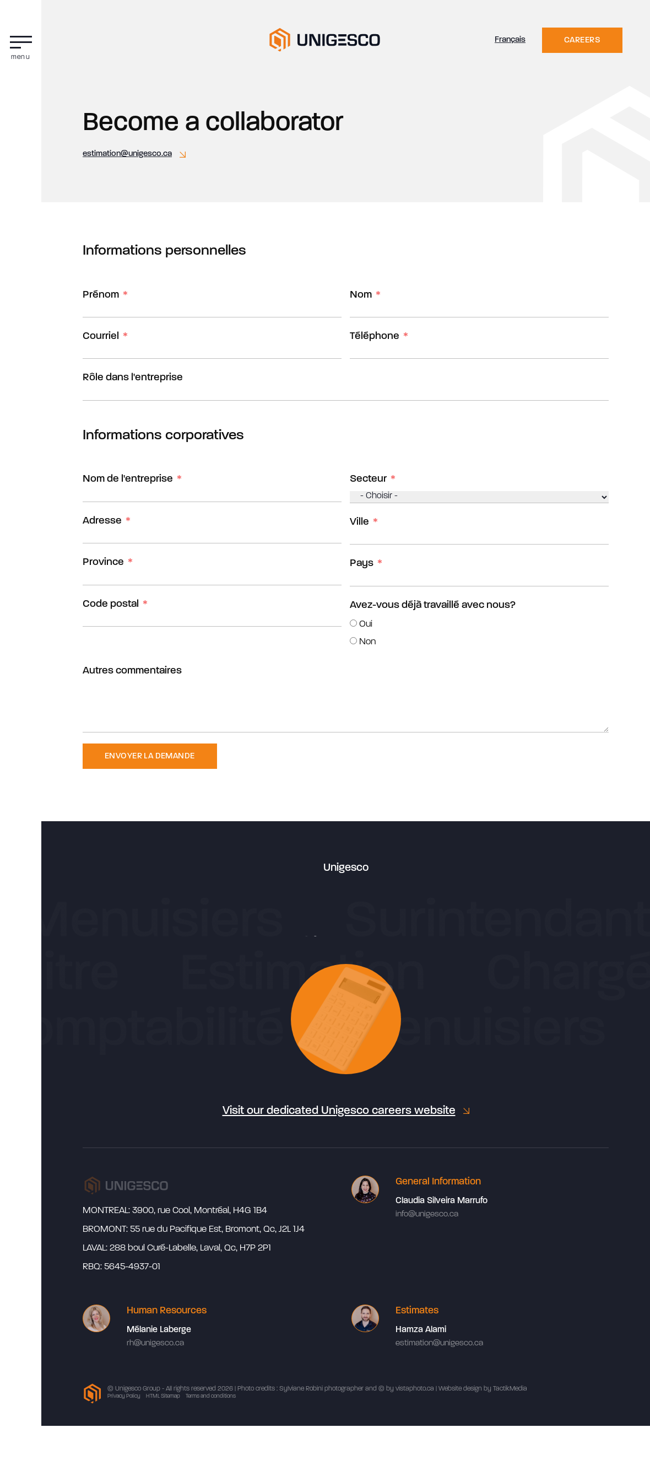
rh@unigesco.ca (155, 1343)
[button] (20, 45)
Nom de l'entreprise (128, 479)
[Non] (353, 640)
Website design (460, 1389)
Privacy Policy (123, 1396)
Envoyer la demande (150, 756)
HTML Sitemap (163, 1396)
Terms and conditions (211, 1396)
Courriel (101, 336)
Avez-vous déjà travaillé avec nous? (433, 605)
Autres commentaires (132, 671)
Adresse (102, 521)
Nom (361, 295)
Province (103, 562)
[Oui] (353, 623)
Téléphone (374, 336)
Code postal (111, 604)
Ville (359, 522)
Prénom (101, 295)
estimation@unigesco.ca (127, 154)
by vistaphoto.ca (410, 1389)
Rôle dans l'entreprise (133, 378)
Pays (361, 563)
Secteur (368, 479)
